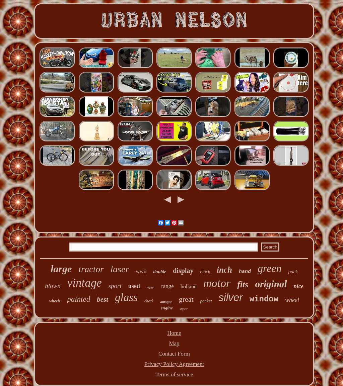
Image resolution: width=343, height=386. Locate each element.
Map (174, 343)
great (186, 299)
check (148, 301)
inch (224, 269)
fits (242, 284)
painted (78, 299)
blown (52, 285)
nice (298, 286)
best (102, 299)
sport (115, 285)
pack (293, 271)
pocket (206, 300)
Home (174, 333)
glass (126, 297)
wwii (141, 271)
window (264, 299)
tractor (91, 269)
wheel (292, 300)
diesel (150, 288)
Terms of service (174, 374)
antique (166, 302)
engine (167, 307)
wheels (54, 301)
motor (216, 283)
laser (119, 269)
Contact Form (174, 354)
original (271, 284)
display (183, 270)
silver (230, 297)
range (167, 286)
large (61, 268)
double (159, 271)
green (270, 268)
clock (205, 271)
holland (189, 286)
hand (245, 272)
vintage (84, 282)
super (184, 309)
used (134, 286)
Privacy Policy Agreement (174, 364)
